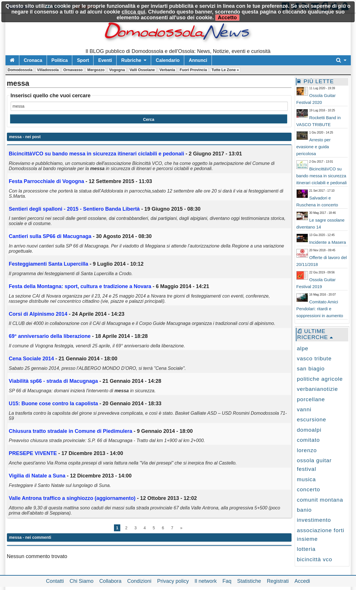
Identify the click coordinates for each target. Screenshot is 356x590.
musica (306, 479)
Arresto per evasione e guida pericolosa (313, 146)
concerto (308, 489)
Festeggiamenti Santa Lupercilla (48, 264)
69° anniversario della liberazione (50, 336)
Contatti (55, 581)
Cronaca (33, 60)
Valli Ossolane (142, 70)
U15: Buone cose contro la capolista (54, 403)
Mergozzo (95, 70)
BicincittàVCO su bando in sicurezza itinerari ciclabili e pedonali (96, 154)
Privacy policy (173, 581)
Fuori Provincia (193, 70)
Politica (60, 60)
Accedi (302, 581)
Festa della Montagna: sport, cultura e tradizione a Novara (80, 286)
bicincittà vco (314, 559)
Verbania (167, 70)
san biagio (311, 369)
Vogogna (117, 70)
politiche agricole (320, 379)
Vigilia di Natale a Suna (37, 476)
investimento (314, 520)
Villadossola (48, 70)
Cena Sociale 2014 (32, 358)
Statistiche (249, 581)
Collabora (110, 581)
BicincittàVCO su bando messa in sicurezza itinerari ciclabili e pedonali (321, 175)
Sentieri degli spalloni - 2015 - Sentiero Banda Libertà (74, 209)
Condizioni (139, 581)
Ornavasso (73, 70)
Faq (226, 581)
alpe (303, 348)
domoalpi (309, 430)
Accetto (227, 17)
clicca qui (133, 12)
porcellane (311, 399)
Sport (83, 60)
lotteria (306, 549)
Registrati (278, 581)
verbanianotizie (317, 389)
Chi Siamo (82, 581)
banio (304, 510)
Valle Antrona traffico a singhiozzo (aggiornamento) (72, 498)
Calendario (168, 60)
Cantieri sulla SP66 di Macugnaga (50, 236)
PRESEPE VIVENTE (33, 453)
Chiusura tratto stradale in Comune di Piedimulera (70, 431)
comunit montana (320, 500)
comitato (308, 440)
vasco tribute (314, 358)
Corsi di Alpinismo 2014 (39, 314)
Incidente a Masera (327, 242)
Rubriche (131, 60)
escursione (311, 419)
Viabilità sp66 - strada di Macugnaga (53, 381)
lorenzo (307, 450)
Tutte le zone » (225, 70)
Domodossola (20, 70)
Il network (206, 581)
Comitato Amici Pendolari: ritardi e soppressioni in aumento (319, 308)
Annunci (198, 60)
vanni (304, 409)
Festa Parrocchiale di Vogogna (46, 181)
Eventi (105, 60)
